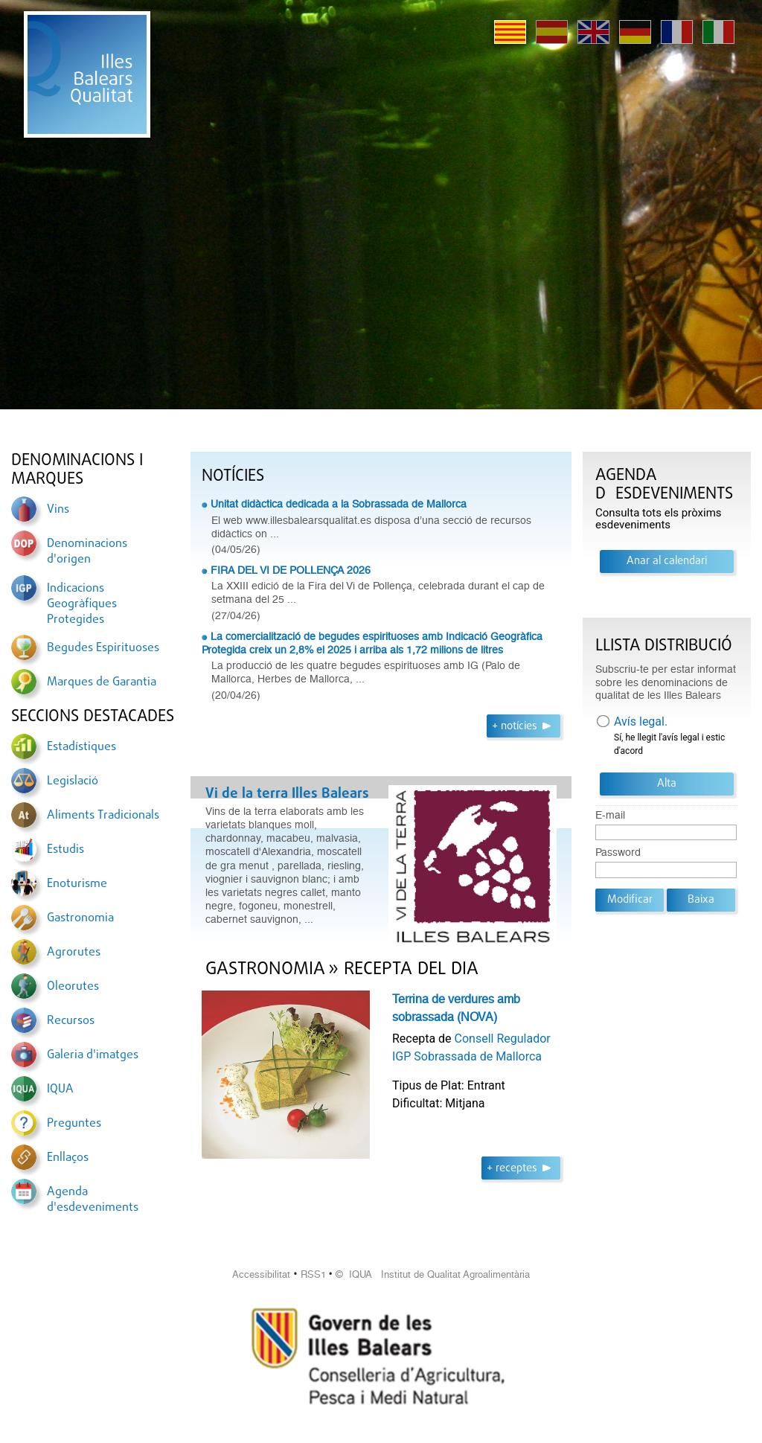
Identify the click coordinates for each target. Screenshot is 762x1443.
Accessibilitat (261, 1274)
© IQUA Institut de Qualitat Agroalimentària (433, 1274)
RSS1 (313, 1274)
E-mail (610, 815)
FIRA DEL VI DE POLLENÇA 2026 (291, 570)
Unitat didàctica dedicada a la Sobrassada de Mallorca (339, 504)
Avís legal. (640, 721)
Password (618, 852)
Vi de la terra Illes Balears (287, 794)
